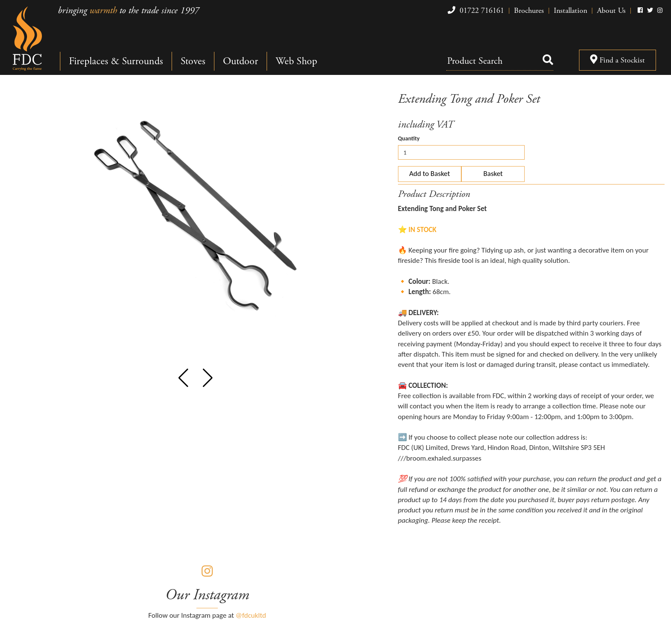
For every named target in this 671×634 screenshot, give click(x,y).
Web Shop (296, 61)
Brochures (529, 10)
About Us (611, 10)
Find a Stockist (617, 60)
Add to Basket (429, 173)
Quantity (409, 138)
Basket (493, 173)
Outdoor (240, 61)
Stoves (193, 61)
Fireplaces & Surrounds (116, 61)
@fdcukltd (251, 615)
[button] (183, 378)
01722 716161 (474, 10)
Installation (570, 10)
